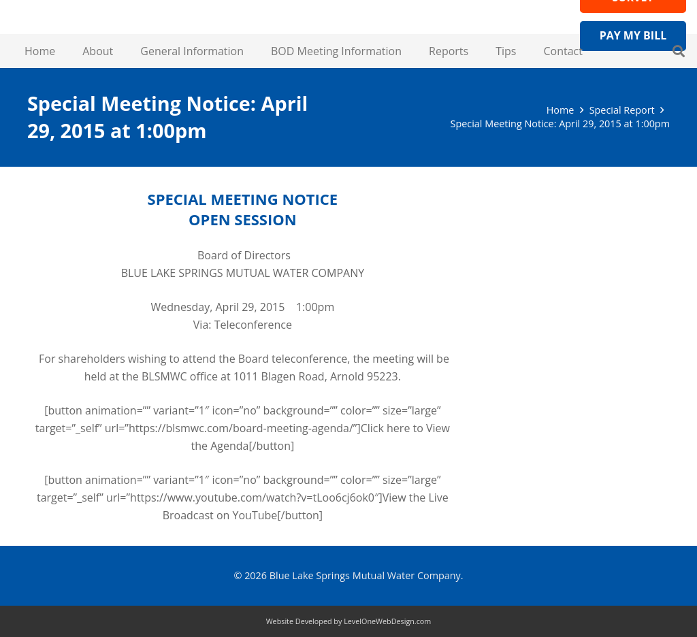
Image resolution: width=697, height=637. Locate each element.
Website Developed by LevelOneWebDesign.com (349, 621)
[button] (678, 51)
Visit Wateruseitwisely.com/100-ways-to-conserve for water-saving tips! (580, 245)
